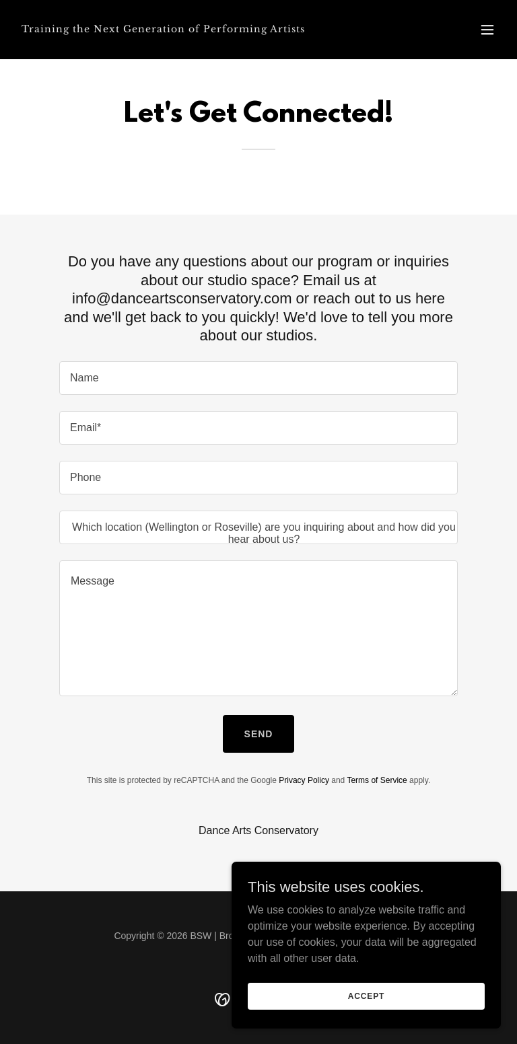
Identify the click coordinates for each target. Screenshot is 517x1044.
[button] (487, 29)
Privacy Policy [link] (304, 780)
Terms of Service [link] (377, 780)
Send (258, 734)
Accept (366, 1023)
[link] (163, 28)
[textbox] (258, 378)
